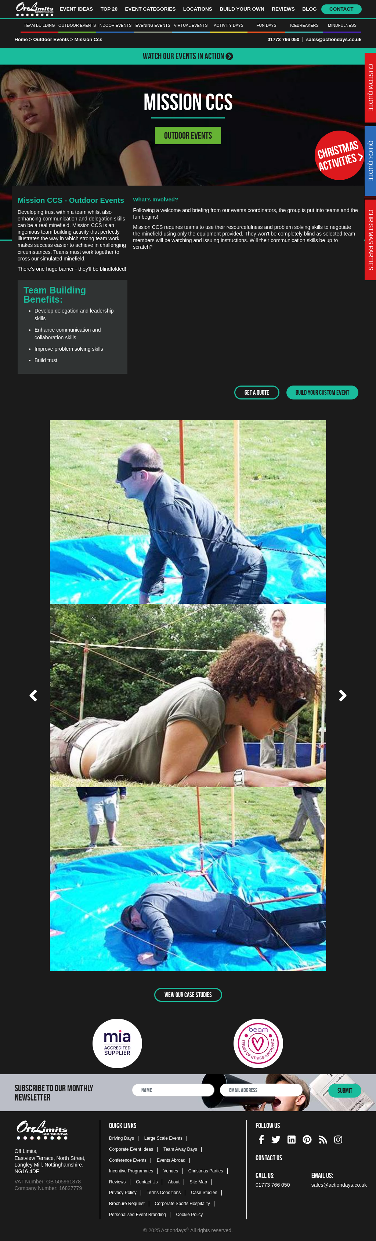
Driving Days (121, 1137)
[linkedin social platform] (292, 1137)
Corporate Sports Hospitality (182, 1202)
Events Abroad (171, 1159)
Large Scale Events (163, 1137)
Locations (197, 9)
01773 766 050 (283, 39)
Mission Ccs (88, 39)
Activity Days (228, 25)
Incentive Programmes (131, 1170)
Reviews (283, 9)
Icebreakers (304, 25)
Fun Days (266, 25)
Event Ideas (76, 9)
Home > (23, 39)
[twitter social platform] (276, 1137)
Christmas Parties (205, 1170)
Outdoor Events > (53, 39)
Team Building (39, 25)
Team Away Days (180, 1148)
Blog (309, 9)
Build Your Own (242, 9)
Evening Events (152, 25)
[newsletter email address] (261, 1089)
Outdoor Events (77, 25)
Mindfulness (342, 25)
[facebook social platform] (261, 1137)
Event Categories (150, 9)
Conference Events (128, 1159)
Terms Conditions (164, 1192)
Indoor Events (114, 25)
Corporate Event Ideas (131, 1148)
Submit (344, 1090)
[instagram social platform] (338, 1137)
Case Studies (204, 1192)
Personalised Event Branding (137, 1213)
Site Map (198, 1181)
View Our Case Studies (188, 994)
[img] (261, 1138)
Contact (341, 9)
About (173, 1181)
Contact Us (147, 1181)
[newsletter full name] (173, 1089)
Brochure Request (127, 1202)
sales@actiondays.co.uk (334, 39)
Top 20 (109, 9)
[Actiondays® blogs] (323, 1137)
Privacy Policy (123, 1192)
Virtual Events (191, 25)
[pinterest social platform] (307, 1137)
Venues (170, 1170)
